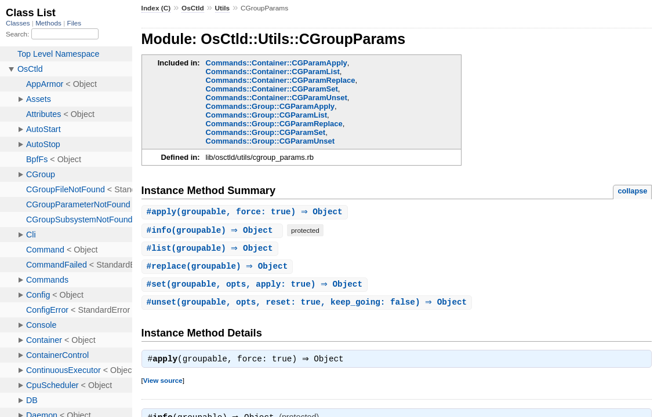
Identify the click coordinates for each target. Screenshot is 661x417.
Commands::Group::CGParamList (266, 115)
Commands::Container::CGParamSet (272, 89)
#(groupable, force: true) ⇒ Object (246, 212)
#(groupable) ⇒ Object (214, 230)
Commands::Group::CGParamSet (266, 132)
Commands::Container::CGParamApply (276, 62)
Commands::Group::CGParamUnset (270, 141)
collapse (632, 190)
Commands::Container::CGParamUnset (276, 97)
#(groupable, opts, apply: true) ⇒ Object (256, 286)
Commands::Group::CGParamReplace (274, 123)
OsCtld (192, 8)
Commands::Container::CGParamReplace (280, 80)
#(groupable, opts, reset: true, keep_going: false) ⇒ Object (308, 304)
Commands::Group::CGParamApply (270, 106)
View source (163, 384)
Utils (222, 8)
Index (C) (156, 8)
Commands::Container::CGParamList (273, 71)
